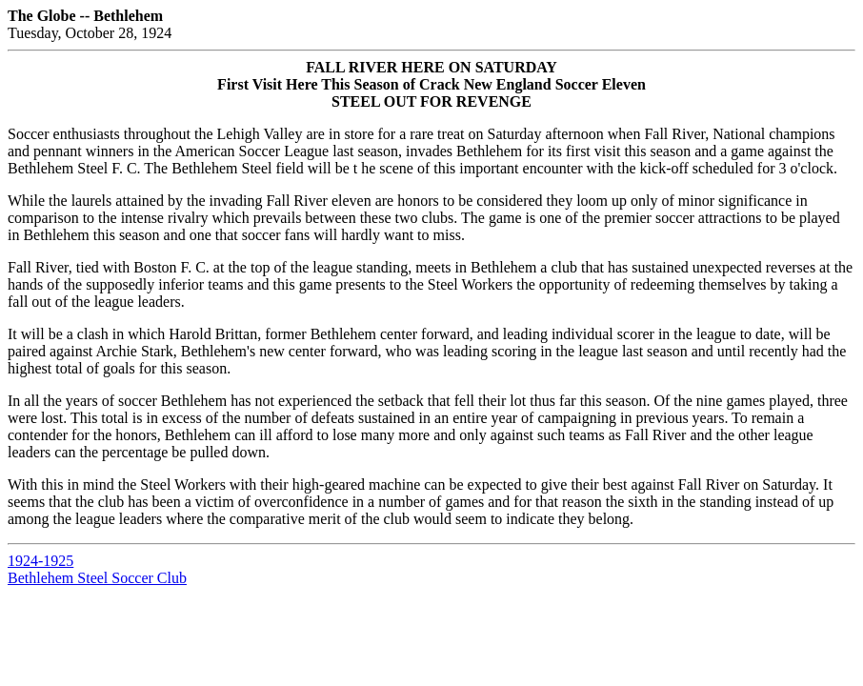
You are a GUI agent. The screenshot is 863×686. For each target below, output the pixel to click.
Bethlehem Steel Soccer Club (97, 578)
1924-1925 (40, 561)
